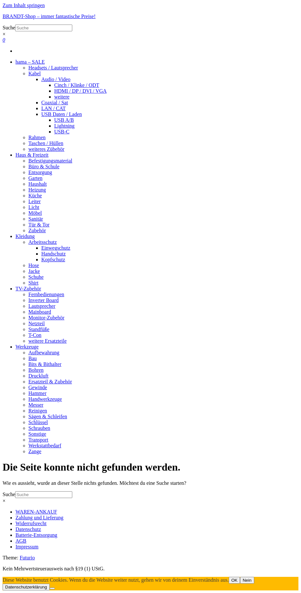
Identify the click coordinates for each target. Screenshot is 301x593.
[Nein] (52, 588)
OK (234, 580)
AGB (20, 541)
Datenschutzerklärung (26, 587)
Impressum (26, 546)
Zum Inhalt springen (24, 5)
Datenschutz (28, 529)
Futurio (27, 557)
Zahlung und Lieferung (39, 517)
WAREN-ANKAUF (36, 512)
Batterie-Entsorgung (36, 535)
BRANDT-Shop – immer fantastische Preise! (49, 16)
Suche (9, 27)
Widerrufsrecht (30, 523)
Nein (247, 580)
